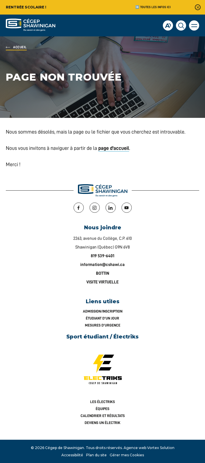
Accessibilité (72, 455)
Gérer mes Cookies (127, 455)
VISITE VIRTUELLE (102, 282)
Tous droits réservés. (104, 448)
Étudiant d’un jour (102, 318)
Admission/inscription (102, 311)
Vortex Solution (160, 448)
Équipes (102, 409)
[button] (194, 25)
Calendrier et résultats (103, 416)
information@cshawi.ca (102, 264)
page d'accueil (113, 148)
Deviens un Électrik (102, 423)
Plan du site (96, 455)
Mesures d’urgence (102, 325)
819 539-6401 (102, 256)
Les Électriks (102, 402)
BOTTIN (102, 273)
